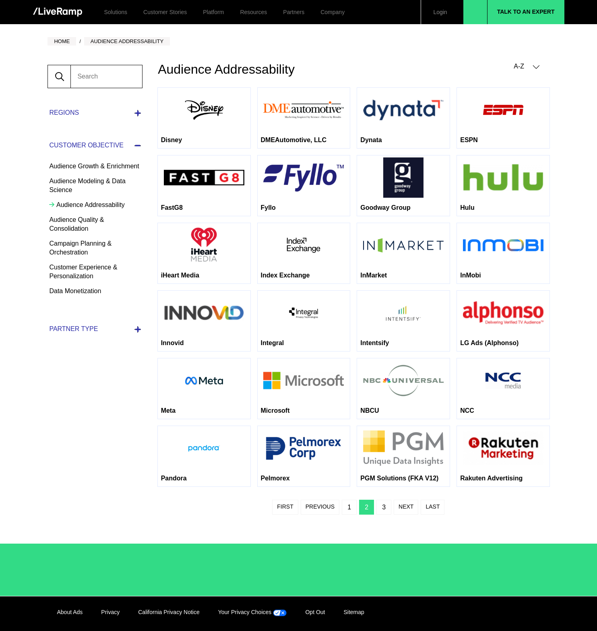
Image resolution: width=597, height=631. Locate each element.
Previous (320, 506)
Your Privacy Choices (252, 612)
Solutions (116, 12)
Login (440, 12)
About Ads (70, 612)
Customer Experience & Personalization (83, 271)
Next (406, 506)
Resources (253, 12)
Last (433, 506)
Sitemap (353, 612)
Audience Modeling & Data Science (87, 185)
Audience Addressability (89, 204)
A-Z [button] (526, 66)
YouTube (535, 613)
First (285, 506)
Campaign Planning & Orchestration (80, 248)
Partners (293, 12)
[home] (57, 12)
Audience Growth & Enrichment (94, 166)
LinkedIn (485, 613)
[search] (106, 76)
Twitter (518, 613)
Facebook (502, 613)
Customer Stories (165, 12)
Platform (213, 12)
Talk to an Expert (526, 11)
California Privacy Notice (169, 612)
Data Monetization (75, 291)
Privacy (110, 612)
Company (332, 12)
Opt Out (315, 612)
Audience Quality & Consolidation (76, 224)
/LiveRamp (84, 570)
